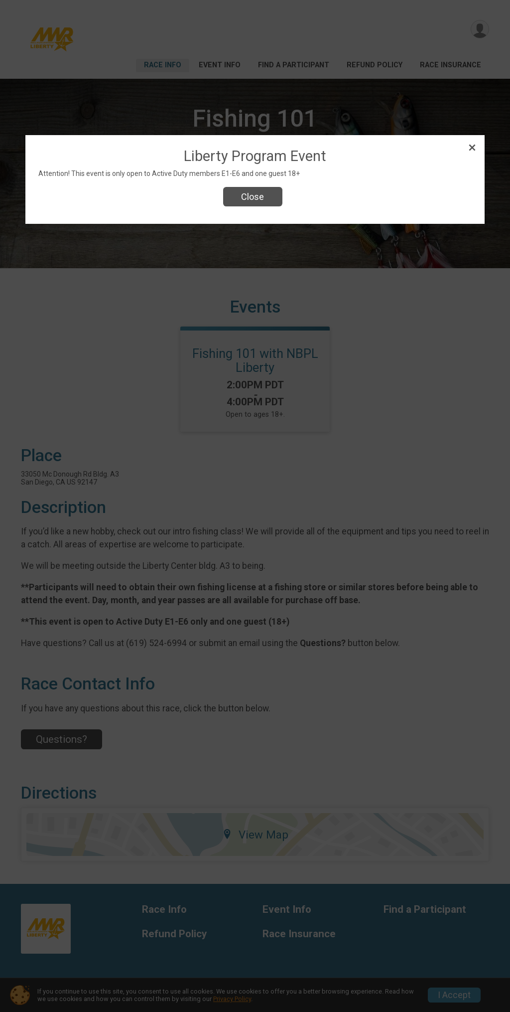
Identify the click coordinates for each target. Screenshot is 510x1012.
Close (252, 196)
